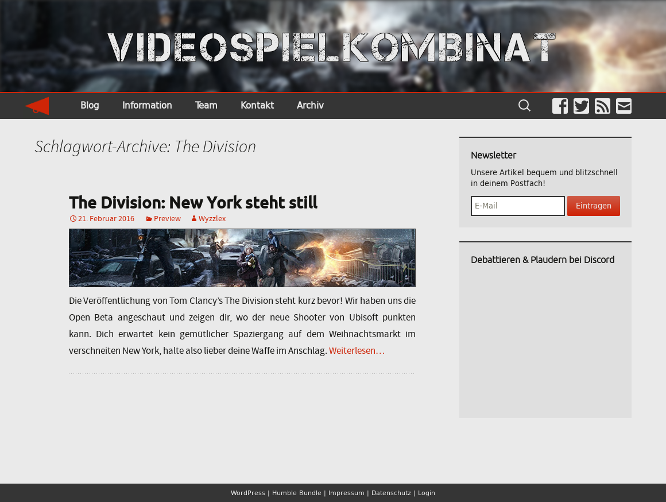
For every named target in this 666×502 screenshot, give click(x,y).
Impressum (346, 493)
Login (426, 493)
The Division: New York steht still (193, 202)
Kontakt (257, 106)
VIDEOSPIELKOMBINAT (333, 48)
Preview (167, 218)
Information (147, 106)
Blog (89, 106)
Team (206, 106)
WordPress (248, 493)
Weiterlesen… (357, 351)
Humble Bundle (297, 493)
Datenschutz (391, 493)
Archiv (310, 106)
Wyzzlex (212, 218)
